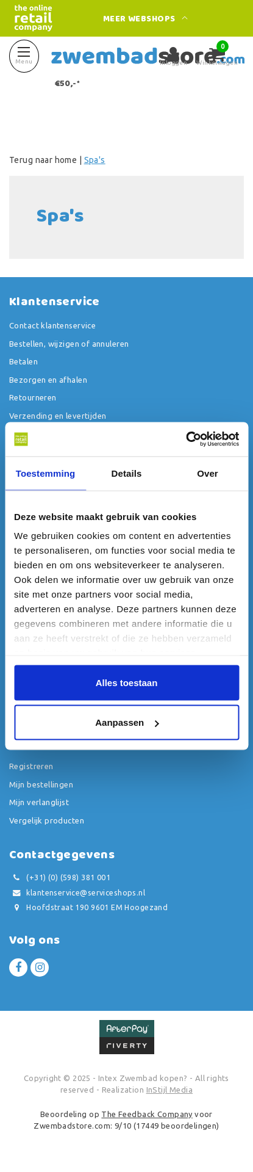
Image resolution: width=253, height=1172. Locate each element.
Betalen (23, 361)
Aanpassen (127, 722)
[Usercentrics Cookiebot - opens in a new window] (185, 439)
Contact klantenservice (52, 325)
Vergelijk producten (46, 820)
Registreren (31, 766)
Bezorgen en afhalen (48, 379)
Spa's (94, 160)
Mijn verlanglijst (39, 802)
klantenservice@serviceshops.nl (77, 892)
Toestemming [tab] (46, 473)
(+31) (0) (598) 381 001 (59, 877)
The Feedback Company (146, 1114)
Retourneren (33, 397)
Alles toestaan (127, 682)
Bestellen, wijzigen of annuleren (69, 343)
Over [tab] (207, 473)
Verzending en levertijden (58, 415)
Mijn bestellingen (41, 784)
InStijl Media (169, 1089)
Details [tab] (127, 473)
